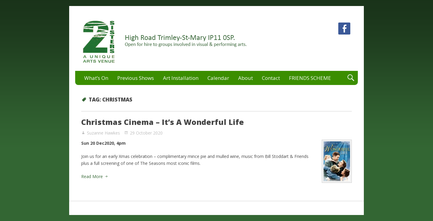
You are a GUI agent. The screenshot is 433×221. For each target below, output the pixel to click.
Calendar (218, 77)
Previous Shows (135, 77)
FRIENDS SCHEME (310, 77)
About (245, 77)
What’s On (96, 77)
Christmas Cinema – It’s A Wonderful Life (162, 122)
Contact (271, 77)
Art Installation (180, 77)
